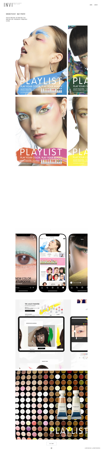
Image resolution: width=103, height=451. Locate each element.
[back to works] (51, 443)
